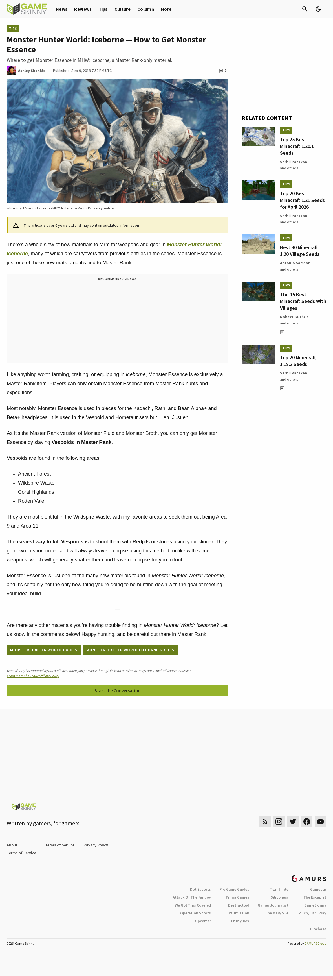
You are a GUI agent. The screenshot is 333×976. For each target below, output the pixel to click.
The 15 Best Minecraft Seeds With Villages (303, 301)
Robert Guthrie (294, 316)
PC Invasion (239, 913)
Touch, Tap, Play (311, 913)
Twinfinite (279, 889)
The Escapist (314, 897)
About (12, 845)
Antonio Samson (295, 262)
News (61, 9)
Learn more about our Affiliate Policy (33, 676)
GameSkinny (315, 905)
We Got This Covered (193, 905)
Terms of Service (59, 845)
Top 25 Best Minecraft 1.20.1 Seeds (297, 146)
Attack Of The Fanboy (192, 897)
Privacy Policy (95, 845)
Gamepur (318, 889)
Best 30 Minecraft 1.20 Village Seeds (299, 250)
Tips (103, 9)
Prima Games (237, 897)
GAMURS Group (315, 943)
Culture (122, 9)
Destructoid (238, 905)
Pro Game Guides (234, 889)
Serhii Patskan (293, 161)
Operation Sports (195, 913)
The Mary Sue (276, 913)
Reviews (83, 9)
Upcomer (203, 920)
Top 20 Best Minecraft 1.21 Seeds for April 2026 (302, 200)
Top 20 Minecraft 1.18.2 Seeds (298, 360)
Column (145, 9)
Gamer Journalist (273, 905)
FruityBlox (240, 920)
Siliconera (279, 897)
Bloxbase (318, 928)
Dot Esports (200, 889)
